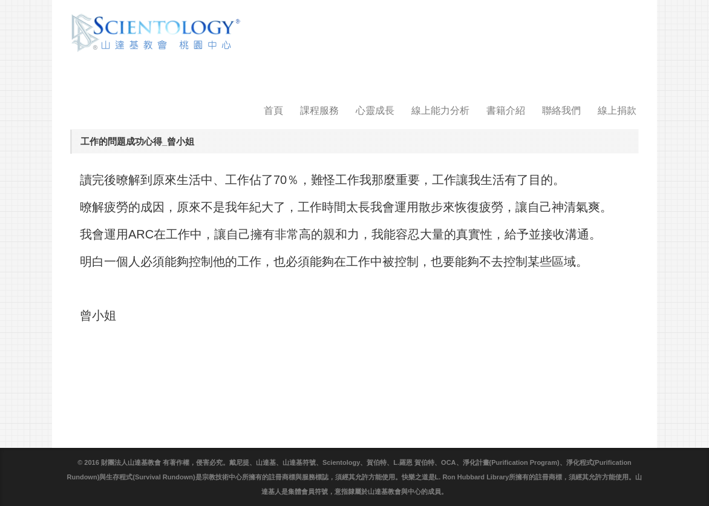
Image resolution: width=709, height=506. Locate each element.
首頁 (273, 110)
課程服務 (319, 110)
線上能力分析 (440, 110)
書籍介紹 (505, 110)
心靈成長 (375, 110)
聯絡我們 (561, 110)
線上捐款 (617, 110)
